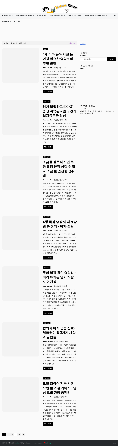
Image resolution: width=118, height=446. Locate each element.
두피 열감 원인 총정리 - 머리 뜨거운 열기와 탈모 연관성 (59, 277)
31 (19, 434)
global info (6, 21)
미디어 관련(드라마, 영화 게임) (95, 16)
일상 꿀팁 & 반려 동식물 (24, 16)
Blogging (49, 443)
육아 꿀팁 (17, 21)
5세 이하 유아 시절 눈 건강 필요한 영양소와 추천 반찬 (58, 58)
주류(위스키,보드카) (56, 16)
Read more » (48, 91)
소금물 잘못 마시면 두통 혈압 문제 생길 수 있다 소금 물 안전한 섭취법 (59, 168)
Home (114, 443)
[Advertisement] (44, 32)
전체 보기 (72, 43)
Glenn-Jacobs (47, 68)
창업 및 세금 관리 (74, 16)
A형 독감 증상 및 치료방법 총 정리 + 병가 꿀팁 (60, 224)
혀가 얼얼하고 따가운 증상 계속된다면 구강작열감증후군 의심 (59, 111)
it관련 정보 (41, 16)
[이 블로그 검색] (93, 59)
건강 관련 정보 (6, 16)
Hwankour (17, 443)
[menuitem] (7, 15)
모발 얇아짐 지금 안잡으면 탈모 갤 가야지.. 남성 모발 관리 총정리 (59, 387)
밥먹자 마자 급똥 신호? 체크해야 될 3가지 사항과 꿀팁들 (59, 332)
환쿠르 (83, 44)
